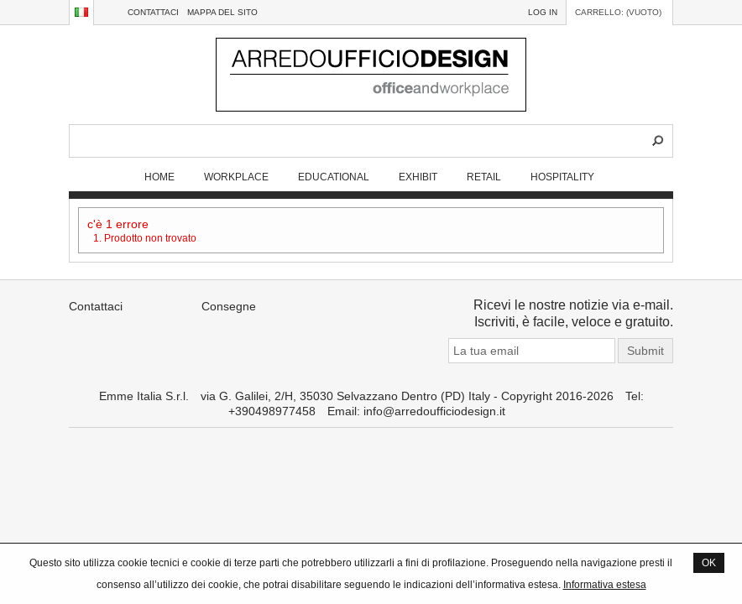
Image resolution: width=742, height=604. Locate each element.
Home (159, 176)
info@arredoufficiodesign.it (434, 411)
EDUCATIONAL (333, 176)
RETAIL (484, 176)
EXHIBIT (418, 176)
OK (709, 562)
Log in (542, 12)
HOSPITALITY (562, 176)
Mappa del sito (222, 12)
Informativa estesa (604, 584)
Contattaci (153, 12)
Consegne (228, 306)
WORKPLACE (236, 176)
